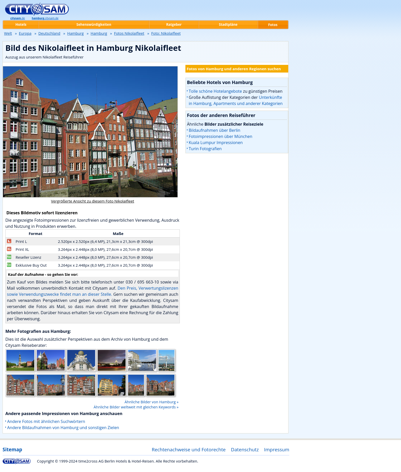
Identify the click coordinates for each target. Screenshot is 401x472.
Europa (25, 33)
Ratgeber (174, 24)
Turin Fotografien (205, 148)
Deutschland (49, 33)
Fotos (272, 24)
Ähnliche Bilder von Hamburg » (152, 401)
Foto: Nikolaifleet (166, 33)
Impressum (276, 449)
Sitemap (12, 449)
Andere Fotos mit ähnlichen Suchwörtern (46, 421)
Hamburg (75, 33)
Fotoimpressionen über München (220, 136)
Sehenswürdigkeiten (93, 24)
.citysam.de (45, 18)
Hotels (20, 24)
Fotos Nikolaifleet (129, 33)
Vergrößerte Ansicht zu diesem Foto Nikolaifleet (92, 201)
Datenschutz (245, 449)
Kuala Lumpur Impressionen (216, 142)
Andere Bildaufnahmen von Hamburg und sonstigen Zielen (63, 427)
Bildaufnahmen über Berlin (214, 130)
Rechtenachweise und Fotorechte (189, 449)
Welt (8, 33)
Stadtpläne (228, 24)
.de (17, 18)
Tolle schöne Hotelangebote (215, 91)
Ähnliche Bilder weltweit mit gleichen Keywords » (136, 406)
